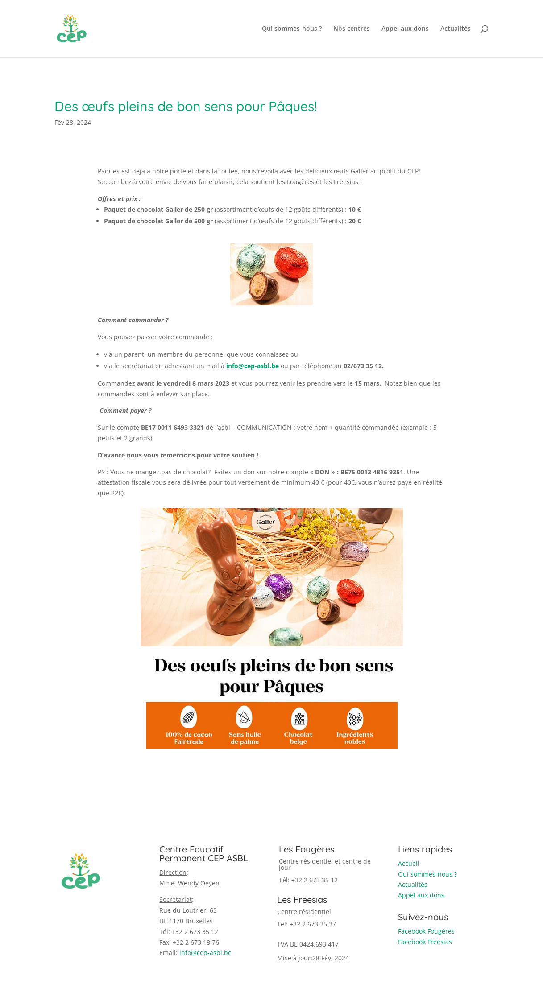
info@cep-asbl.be (205, 952)
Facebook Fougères (426, 931)
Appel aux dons (405, 29)
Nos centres (351, 29)
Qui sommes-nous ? (292, 29)
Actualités (455, 29)
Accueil (408, 863)
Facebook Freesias (425, 942)
